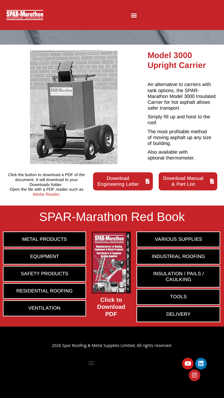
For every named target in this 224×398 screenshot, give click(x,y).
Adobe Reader (46, 194)
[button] (134, 15)
